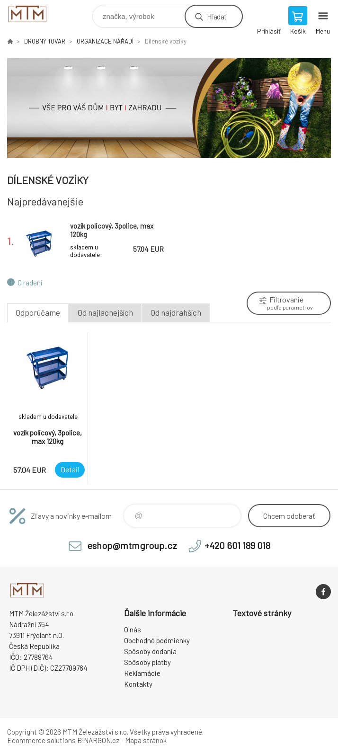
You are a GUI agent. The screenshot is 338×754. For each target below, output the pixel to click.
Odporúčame (38, 312)
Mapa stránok (146, 740)
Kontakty (138, 684)
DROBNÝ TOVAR (44, 41)
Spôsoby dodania (150, 651)
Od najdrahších (176, 312)
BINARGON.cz (98, 740)
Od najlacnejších (105, 312)
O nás (132, 629)
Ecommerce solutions (41, 740)
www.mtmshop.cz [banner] (49, 14)
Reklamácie (142, 673)
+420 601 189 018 (237, 545)
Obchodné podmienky (157, 640)
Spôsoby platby (147, 662)
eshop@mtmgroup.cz (132, 545)
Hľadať (216, 16)
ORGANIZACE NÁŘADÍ (105, 41)
